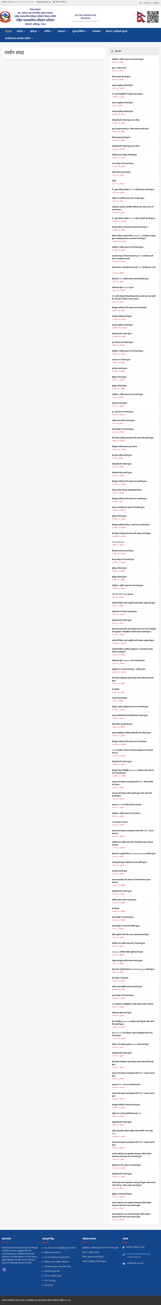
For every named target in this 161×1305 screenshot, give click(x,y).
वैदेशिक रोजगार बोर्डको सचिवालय (56, 1262)
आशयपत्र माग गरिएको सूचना (121, 360)
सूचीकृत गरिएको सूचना (119, 386)
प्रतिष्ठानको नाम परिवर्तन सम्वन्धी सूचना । (125, 612)
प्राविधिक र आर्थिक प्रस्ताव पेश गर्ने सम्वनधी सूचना (128, 59)
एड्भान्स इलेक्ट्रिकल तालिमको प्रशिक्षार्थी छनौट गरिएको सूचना (131, 733)
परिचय (21, 31)
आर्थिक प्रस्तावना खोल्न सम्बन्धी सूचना (124, 900)
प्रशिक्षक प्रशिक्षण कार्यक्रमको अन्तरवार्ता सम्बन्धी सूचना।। (130, 227)
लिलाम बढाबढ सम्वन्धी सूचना (121, 77)
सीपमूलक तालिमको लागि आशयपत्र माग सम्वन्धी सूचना (129, 308)
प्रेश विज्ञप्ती (115, 909)
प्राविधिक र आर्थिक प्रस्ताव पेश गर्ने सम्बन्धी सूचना (127, 351)
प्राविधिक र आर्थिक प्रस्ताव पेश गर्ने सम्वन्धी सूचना (127, 394)
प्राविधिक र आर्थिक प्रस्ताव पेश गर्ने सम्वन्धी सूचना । (128, 247)
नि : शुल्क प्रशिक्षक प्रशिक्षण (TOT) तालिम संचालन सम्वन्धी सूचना (133, 190)
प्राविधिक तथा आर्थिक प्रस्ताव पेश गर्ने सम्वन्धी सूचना (128, 943)
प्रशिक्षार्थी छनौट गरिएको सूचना (122, 464)
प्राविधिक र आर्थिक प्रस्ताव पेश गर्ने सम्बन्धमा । (126, 813)
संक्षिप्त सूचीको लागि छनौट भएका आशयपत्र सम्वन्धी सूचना (130, 935)
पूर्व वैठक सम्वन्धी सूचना (119, 403)
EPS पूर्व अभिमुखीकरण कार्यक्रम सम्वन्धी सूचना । (127, 94)
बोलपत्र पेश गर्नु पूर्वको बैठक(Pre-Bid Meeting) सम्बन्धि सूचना (133, 969)
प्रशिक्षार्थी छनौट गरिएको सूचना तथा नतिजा (125, 120)
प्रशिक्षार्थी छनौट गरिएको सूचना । (122, 334)
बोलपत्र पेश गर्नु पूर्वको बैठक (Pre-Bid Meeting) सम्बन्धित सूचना (134, 854)
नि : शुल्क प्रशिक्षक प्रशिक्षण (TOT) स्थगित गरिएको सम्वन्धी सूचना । (133, 218)
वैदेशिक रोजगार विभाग (52, 1252)
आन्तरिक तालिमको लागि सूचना (122, 316)
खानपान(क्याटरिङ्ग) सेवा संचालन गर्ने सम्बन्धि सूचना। (128, 507)
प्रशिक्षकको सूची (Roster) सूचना (123, 287)
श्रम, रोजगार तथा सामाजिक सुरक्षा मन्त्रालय (59, 1248)
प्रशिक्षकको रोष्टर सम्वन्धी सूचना (122, 473)
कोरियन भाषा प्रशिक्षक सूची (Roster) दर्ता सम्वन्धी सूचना (130, 1044)
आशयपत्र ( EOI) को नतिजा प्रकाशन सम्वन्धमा (126, 805)
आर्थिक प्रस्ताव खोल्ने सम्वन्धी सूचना (123, 421)
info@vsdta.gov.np (135, 1263)
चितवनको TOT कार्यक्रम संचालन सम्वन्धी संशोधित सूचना (130, 279)
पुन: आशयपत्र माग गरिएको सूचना (122, 412)
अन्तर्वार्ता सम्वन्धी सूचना (119, 698)
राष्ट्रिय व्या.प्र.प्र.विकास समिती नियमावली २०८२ (126, 1113)
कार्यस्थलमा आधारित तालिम (19, 38)
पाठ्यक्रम (96, 31)
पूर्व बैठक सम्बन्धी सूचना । (120, 368)
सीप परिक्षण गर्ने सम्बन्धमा (120, 978)
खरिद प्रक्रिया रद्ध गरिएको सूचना (122, 724)
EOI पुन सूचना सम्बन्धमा (120, 822)
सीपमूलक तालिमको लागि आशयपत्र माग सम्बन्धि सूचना (129, 481)
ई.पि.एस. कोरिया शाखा (52, 1276)
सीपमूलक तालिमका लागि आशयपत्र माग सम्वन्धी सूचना (129, 741)
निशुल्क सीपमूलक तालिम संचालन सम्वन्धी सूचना (127, 961)
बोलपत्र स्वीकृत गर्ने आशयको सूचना (123, 559)
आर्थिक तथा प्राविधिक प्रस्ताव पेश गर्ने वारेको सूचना (128, 198)
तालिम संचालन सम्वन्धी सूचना (121, 172)
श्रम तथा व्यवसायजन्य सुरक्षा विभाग (57, 1257)
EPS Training (49, 1280)
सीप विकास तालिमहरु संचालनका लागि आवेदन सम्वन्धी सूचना (131, 533)
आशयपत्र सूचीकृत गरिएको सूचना (122, 85)
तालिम (48, 31)
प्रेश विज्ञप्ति (115, 689)
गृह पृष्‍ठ (8, 31)
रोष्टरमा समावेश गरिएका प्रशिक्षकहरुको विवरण (127, 490)
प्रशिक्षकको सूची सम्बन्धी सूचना (122, 1013)
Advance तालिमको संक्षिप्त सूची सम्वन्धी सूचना (127, 952)
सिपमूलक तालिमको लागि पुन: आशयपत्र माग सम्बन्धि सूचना (131, 525)
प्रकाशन (62, 31)
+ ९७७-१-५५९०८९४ (134, 1257)
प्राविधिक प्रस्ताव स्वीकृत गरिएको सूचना (124, 155)
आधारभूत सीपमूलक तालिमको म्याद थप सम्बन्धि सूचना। (129, 862)
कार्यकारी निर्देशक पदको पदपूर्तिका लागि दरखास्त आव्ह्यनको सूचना (133, 640)
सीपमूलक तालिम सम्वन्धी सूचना (122, 455)
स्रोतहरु (34, 31)
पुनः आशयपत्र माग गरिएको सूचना (122, 342)
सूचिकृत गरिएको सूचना (119, 377)
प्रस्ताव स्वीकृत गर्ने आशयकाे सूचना (123, 917)
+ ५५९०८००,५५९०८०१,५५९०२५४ (138, 1254)
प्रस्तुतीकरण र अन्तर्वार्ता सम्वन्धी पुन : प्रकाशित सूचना (129, 669)
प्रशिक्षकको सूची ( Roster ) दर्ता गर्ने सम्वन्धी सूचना (128, 661)
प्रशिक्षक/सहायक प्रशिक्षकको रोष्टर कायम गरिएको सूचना (130, 707)
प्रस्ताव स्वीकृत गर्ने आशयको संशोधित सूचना (126, 926)
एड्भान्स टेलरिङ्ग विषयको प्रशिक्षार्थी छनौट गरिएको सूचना (130, 715)
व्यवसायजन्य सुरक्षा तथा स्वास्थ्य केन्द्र (57, 1266)
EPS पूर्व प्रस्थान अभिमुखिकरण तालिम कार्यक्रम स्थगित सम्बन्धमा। (133, 1004)
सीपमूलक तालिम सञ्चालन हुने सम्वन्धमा (124, 447)
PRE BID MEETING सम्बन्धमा (122, 594)
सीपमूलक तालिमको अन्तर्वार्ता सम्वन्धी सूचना (126, 1105)
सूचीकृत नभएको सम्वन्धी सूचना (122, 1194)
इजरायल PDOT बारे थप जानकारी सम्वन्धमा (126, 1085)
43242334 (48, 1285)
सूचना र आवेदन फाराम (119, 68)
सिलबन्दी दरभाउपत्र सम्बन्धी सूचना (123, 551)
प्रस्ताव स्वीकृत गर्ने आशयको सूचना (123, 163)
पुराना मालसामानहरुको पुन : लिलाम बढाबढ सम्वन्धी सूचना (130, 129)
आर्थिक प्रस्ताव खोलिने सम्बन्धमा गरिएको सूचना (127, 987)
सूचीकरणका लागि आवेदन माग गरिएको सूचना (126, 1165)
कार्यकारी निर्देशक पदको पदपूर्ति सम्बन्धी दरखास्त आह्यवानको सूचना (133, 603)
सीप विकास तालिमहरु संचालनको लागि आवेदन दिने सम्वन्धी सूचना (133, 438)
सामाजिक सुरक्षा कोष (52, 1271)
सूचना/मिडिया (79, 31)
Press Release (118, 542)
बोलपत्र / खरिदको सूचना (116, 31)
